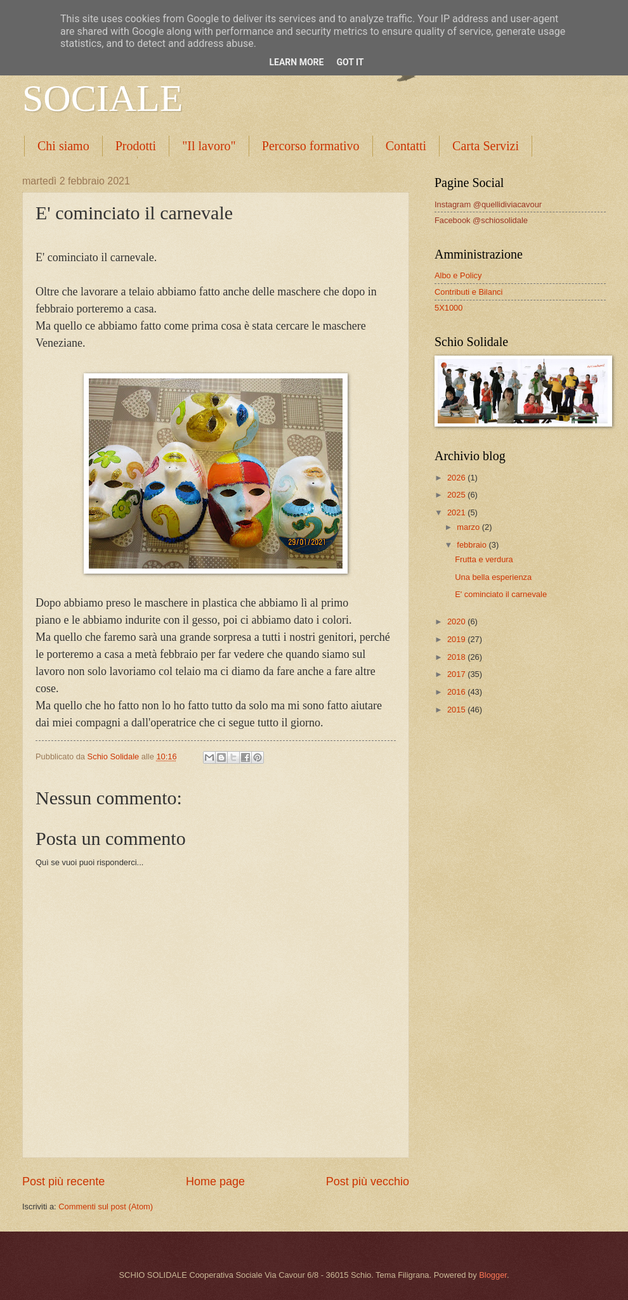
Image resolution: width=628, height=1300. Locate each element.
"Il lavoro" (209, 146)
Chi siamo (63, 146)
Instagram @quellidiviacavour (488, 204)
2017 (457, 674)
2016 (457, 692)
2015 (457, 709)
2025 (457, 494)
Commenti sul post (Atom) (105, 1206)
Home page (215, 1181)
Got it (349, 62)
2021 (457, 512)
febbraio (472, 545)
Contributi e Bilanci (468, 292)
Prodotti (135, 146)
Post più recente (63, 1181)
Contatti (406, 146)
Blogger (493, 1275)
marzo (469, 527)
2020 (457, 621)
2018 (457, 657)
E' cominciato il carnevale (501, 594)
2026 (457, 477)
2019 (457, 639)
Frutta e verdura (484, 559)
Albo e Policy (458, 275)
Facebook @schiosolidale (481, 220)
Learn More (296, 62)
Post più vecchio (367, 1181)
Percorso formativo (311, 146)
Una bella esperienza (493, 577)
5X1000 (448, 307)
